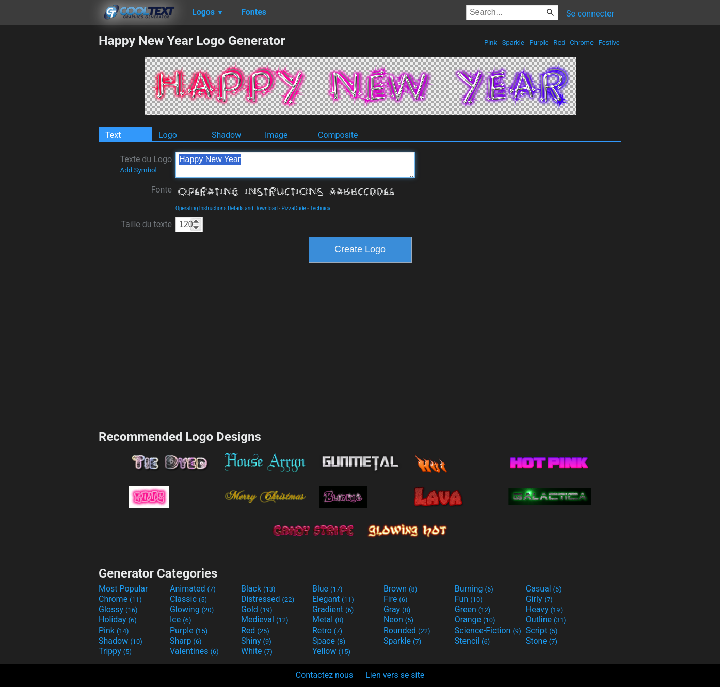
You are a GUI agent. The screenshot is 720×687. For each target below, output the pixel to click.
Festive (609, 42)
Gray (396, 609)
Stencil (472, 641)
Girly (539, 599)
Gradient (333, 609)
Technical (321, 208)
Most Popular (123, 589)
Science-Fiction (488, 630)
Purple (538, 42)
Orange (475, 620)
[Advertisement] (49, 188)
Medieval (265, 620)
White (257, 651)
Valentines (194, 651)
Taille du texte (146, 224)
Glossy (118, 609)
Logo (167, 135)
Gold (257, 609)
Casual (544, 589)
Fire (395, 599)
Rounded (406, 630)
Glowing (192, 609)
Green (473, 609)
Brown (400, 589)
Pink (491, 42)
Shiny (256, 641)
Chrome (581, 42)
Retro (327, 630)
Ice (180, 620)
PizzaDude (294, 208)
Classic (188, 599)
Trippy (115, 651)
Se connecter (590, 14)
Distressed (267, 599)
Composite (338, 135)
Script (542, 630)
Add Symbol (138, 170)
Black (258, 589)
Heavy (544, 609)
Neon (398, 620)
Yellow (331, 651)
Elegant (333, 599)
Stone (541, 641)
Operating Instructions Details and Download (226, 208)
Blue (327, 589)
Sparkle (513, 42)
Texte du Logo (146, 164)
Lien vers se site (394, 675)
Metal (328, 620)
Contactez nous (324, 675)
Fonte (161, 190)
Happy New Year (295, 165)
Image (276, 135)
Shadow (226, 135)
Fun (469, 599)
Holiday (118, 620)
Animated (193, 589)
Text (113, 135)
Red (559, 42)
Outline (546, 620)
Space (328, 641)
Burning (474, 589)
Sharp (186, 641)
